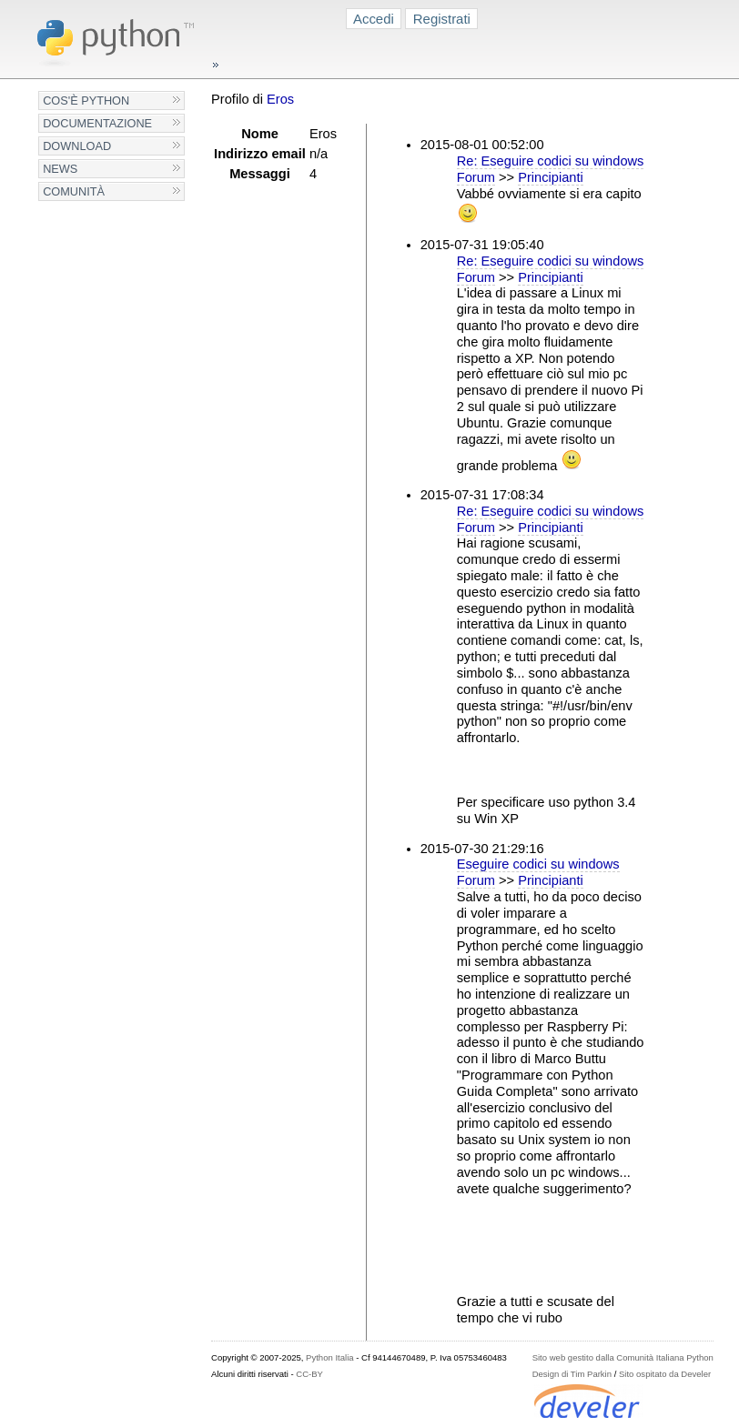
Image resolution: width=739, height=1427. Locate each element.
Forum (476, 177)
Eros (280, 99)
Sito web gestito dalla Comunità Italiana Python (623, 1357)
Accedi (373, 18)
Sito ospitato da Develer (665, 1374)
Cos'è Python (86, 100)
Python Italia (329, 1357)
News (60, 169)
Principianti (550, 177)
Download (77, 146)
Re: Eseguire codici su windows (550, 161)
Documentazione (97, 123)
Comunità (74, 191)
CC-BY (309, 1374)
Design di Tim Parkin (572, 1374)
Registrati (442, 18)
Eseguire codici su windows (538, 864)
